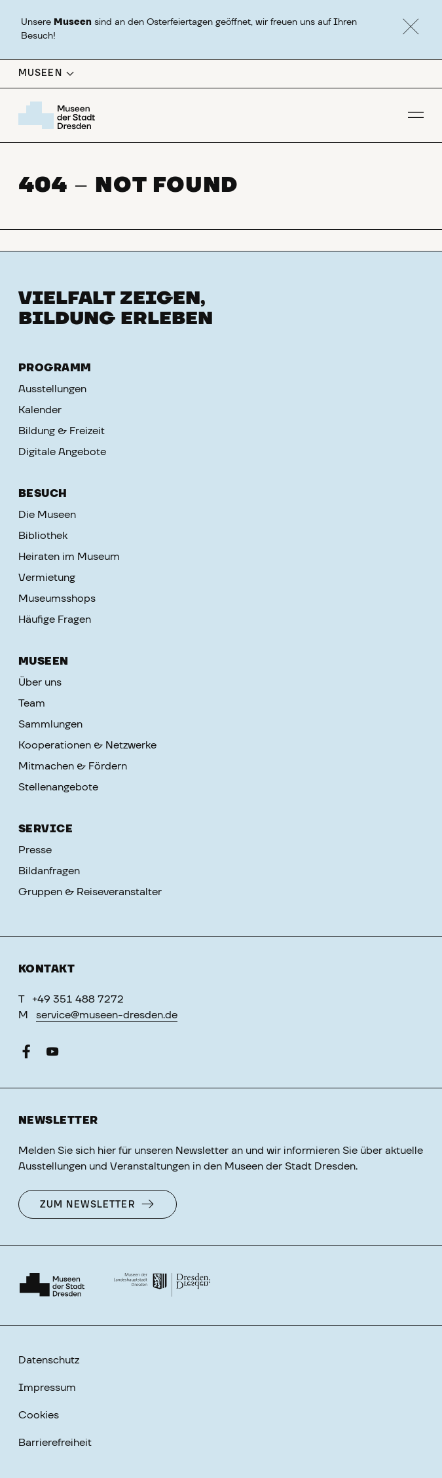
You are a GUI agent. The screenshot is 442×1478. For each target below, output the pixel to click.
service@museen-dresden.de (106, 1015)
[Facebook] (26, 1054)
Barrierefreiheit (55, 1442)
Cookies (38, 1415)
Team (31, 703)
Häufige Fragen (54, 619)
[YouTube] (52, 1054)
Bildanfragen (49, 871)
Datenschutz (48, 1360)
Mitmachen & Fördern (72, 766)
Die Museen (47, 514)
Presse (35, 850)
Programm (55, 368)
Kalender (40, 410)
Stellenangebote (58, 787)
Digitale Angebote (62, 452)
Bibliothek (42, 535)
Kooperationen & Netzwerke (87, 745)
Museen (43, 661)
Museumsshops (57, 598)
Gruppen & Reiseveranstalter (90, 892)
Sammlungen (50, 724)
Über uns (40, 682)
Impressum (47, 1387)
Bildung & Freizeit (61, 431)
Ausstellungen (52, 389)
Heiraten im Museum (69, 556)
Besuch (42, 494)
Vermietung (46, 577)
